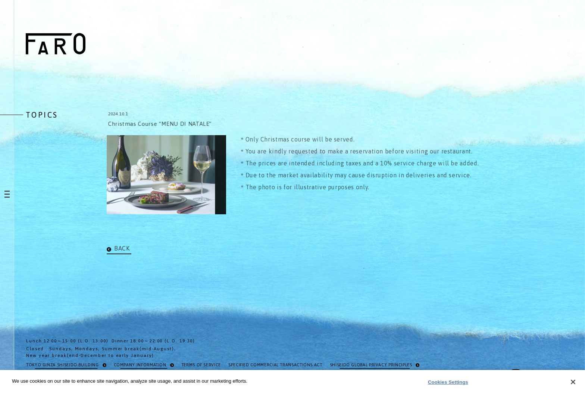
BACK (122, 248)
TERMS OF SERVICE (201, 365)
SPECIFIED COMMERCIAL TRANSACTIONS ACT (275, 365)
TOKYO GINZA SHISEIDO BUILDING (62, 365)
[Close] (573, 384)
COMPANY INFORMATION (140, 365)
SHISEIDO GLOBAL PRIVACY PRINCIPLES (371, 365)
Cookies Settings (448, 384)
